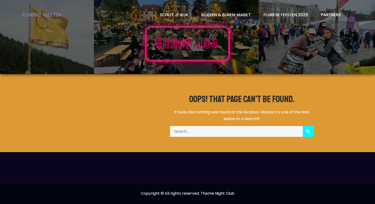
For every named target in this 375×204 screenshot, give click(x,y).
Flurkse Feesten (41, 15)
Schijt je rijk (174, 15)
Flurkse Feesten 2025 (286, 15)
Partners (331, 15)
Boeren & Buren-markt (226, 15)
